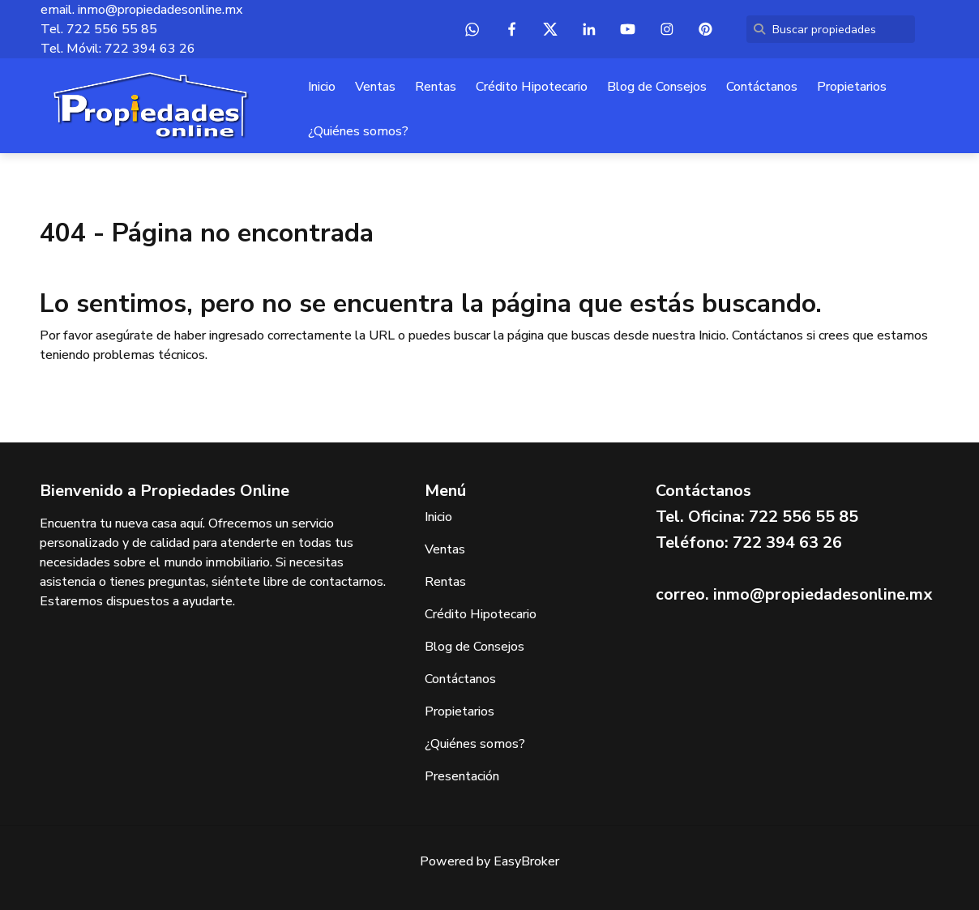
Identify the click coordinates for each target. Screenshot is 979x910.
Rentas (435, 87)
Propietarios (852, 87)
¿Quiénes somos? (358, 131)
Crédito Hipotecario (532, 87)
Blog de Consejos (657, 87)
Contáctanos (761, 87)
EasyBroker (526, 861)
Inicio (322, 87)
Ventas (375, 87)
